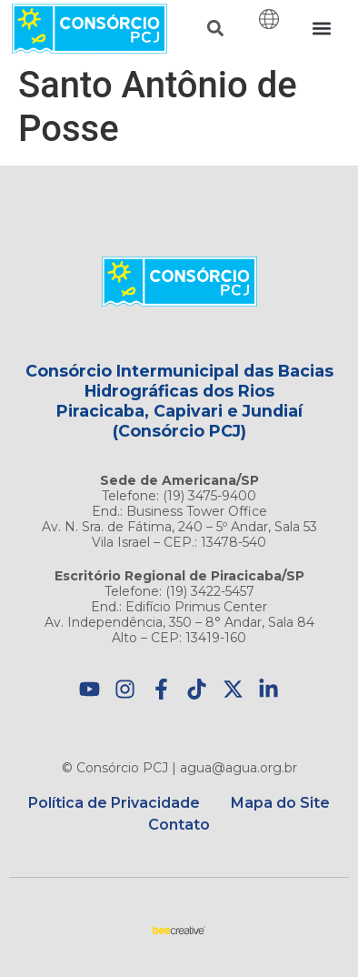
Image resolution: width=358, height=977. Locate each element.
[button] (216, 29)
